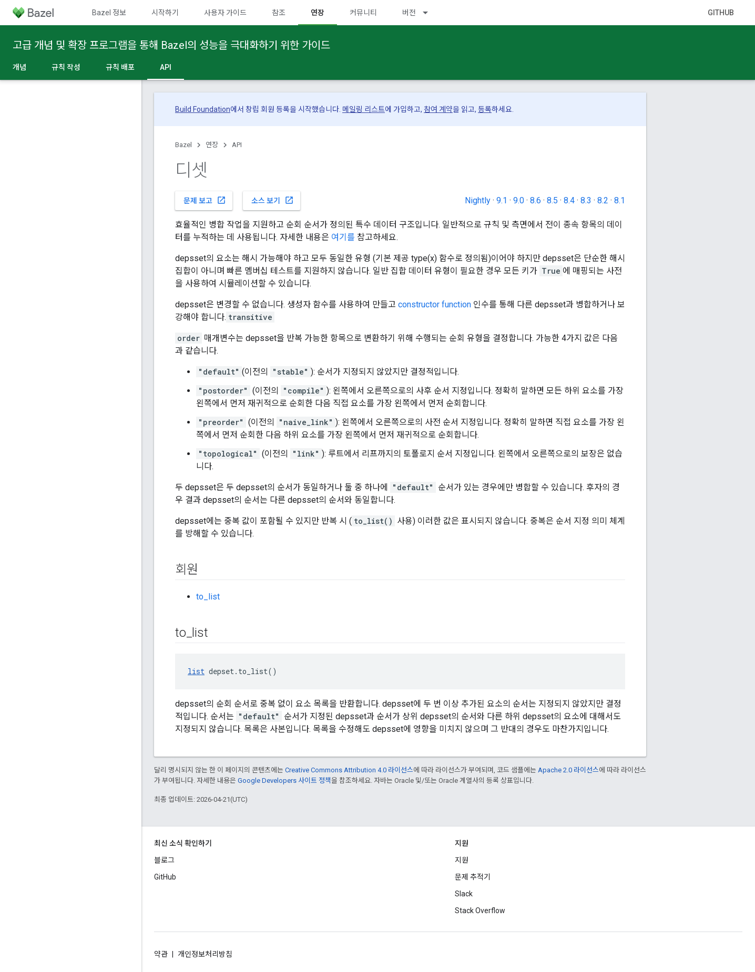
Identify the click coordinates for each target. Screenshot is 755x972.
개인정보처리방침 (205, 954)
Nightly (478, 200)
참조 (278, 12)
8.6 (535, 200)
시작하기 (165, 12)
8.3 (585, 200)
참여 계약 (438, 109)
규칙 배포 (120, 67)
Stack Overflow (480, 910)
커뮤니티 (363, 12)
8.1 (619, 200)
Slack (464, 894)
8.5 (552, 200)
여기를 (343, 237)
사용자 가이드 (225, 12)
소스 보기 (272, 200)
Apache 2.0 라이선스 (568, 770)
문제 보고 (204, 200)
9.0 (518, 200)
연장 (212, 145)
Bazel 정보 (109, 12)
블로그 (164, 860)
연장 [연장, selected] (317, 12)
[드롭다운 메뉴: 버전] (430, 12)
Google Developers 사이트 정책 (284, 780)
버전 (409, 12)
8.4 (569, 200)
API (237, 145)
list (196, 671)
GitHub (721, 12)
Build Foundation (202, 109)
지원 (461, 860)
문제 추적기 (473, 877)
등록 (485, 109)
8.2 (602, 200)
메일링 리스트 (363, 109)
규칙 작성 (66, 67)
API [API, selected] (165, 67)
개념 (19, 67)
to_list (208, 597)
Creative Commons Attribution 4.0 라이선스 (349, 770)
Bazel (183, 145)
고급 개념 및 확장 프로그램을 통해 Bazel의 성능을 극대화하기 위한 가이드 (171, 45)
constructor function (434, 304)
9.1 (501, 200)
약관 (161, 954)
